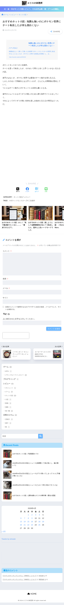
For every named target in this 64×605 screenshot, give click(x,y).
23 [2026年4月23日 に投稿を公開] (32, 528)
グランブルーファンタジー (16, 377)
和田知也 (42, 582)
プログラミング (11, 382)
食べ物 (9, 413)
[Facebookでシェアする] (27, 192)
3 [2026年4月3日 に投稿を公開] (35, 518)
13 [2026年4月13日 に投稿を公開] (21, 524)
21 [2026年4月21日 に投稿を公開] (25, 528)
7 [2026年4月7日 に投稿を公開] (24, 521)
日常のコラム (10, 417)
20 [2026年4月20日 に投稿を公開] (21, 528)
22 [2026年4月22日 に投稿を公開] (28, 528)
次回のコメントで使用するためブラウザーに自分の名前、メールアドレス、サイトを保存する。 (33, 310)
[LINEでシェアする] (46, 192)
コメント (7, 254)
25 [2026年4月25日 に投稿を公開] (39, 528)
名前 (5, 281)
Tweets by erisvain (9, 542)
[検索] (40, 439)
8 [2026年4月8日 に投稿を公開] (28, 521)
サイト (5, 300)
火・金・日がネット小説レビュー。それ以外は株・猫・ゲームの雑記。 (32, 9)
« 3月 (4, 534)
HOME (32, 596)
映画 (8, 406)
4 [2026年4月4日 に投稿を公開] (39, 518)
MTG (8, 374)
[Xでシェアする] (18, 192)
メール (6, 291)
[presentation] (16, 338)
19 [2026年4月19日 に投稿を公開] (43, 524)
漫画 (8, 410)
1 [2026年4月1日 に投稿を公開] (28, 518)
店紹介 (9, 422)
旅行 (8, 426)
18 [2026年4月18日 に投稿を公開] (39, 524)
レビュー (27, 199)
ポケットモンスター (18, 203)
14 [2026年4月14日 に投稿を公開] (25, 524)
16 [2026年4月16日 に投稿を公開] (32, 524)
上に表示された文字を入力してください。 (19, 321)
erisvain (41, 578)
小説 (8, 402)
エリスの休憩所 (32, 3)
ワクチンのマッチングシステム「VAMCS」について (20, 578)
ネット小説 (18, 199)
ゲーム (7, 369)
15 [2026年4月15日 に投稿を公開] (28, 524)
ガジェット (10, 390)
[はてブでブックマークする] (37, 192)
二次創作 (31, 203)
